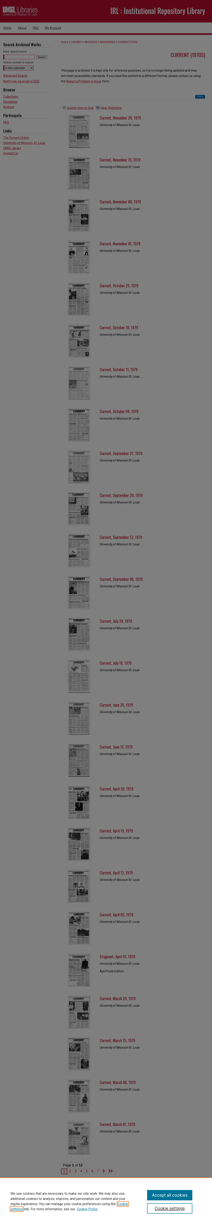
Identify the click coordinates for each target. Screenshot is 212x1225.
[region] (106, 1201)
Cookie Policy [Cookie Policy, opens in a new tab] (87, 1209)
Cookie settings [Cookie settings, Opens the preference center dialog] (170, 1208)
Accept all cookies (170, 1195)
